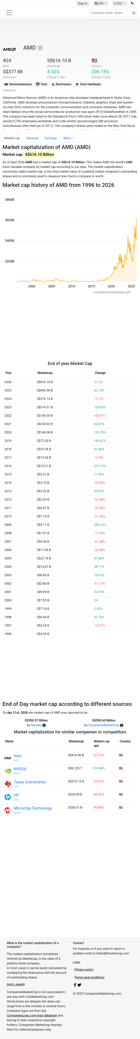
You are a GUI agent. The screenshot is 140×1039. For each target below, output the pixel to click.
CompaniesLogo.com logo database (32, 1015)
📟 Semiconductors (18, 84)
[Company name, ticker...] (112, 13)
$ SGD (118, 3)
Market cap (12, 138)
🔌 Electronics (61, 84)
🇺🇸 (99, 3)
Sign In (82, 3)
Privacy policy (84, 969)
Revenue (32, 138)
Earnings (51, 138)
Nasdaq (36, 725)
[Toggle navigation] (9, 12)
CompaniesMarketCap (103, 725)
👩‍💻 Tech (41, 84)
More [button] (67, 138)
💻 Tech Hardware (88, 84)
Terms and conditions (90, 977)
